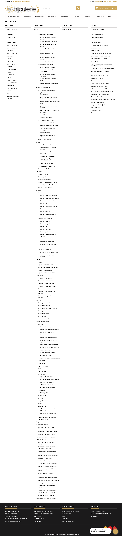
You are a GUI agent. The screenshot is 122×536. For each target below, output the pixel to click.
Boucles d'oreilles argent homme (48, 490)
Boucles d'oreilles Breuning (48, 353)
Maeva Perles (11, 43)
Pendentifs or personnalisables (47, 182)
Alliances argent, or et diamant (49, 198)
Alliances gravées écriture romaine (48, 215)
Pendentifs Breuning (46, 355)
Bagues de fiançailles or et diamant (48, 256)
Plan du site (94, 113)
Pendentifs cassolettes (45, 187)
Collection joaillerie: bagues (46, 434)
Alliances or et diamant (47, 201)
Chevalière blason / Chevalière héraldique (100, 72)
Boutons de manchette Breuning (50, 358)
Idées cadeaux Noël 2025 (99, 89)
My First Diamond (12, 45)
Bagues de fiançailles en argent (49, 252)
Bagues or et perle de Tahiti (46, 273)
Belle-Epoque (42, 390)
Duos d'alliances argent (47, 242)
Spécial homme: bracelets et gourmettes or (49, 93)
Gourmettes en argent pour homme (46, 443)
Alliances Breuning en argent (48, 327)
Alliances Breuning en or (47, 332)
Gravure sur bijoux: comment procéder (103, 99)
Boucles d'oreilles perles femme (47, 58)
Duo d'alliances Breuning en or (49, 345)
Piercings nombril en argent (46, 483)
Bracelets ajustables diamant (49, 125)
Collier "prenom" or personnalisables (45, 160)
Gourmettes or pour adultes (46, 90)
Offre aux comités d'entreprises (101, 56)
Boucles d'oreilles (41, 32)
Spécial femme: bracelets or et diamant (49, 107)
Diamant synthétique (97, 102)
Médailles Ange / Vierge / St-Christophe (47, 474)
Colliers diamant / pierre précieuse (47, 153)
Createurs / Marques (42, 322)
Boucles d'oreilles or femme (48, 42)
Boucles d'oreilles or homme (48, 62)
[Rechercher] (61, 8)
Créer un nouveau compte (70, 32)
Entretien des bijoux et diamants (101, 53)
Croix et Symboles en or (45, 177)
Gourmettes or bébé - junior (46, 120)
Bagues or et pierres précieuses (48, 267)
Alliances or (43, 203)
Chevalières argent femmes (46, 283)
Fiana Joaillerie (11, 69)
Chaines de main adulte (47, 117)
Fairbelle (9, 67)
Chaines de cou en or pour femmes (48, 148)
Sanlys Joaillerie (12, 48)
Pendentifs (39, 171)
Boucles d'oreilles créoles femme (48, 38)
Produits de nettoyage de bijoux (45, 498)
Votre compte (68, 507)
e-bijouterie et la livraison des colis (102, 40)
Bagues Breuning (45, 350)
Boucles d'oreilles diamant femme (48, 45)
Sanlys (9, 91)
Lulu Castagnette (43, 393)
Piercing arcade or (43, 314)
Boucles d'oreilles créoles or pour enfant (48, 71)
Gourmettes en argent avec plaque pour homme (46, 447)
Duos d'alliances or (45, 247)
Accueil (36, 29)
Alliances (38, 190)
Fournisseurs (9, 56)
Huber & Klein (11, 37)
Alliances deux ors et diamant (49, 206)
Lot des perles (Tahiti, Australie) (45, 495)
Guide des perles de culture (99, 75)
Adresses (65, 519)
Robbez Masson (12, 88)
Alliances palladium (46, 232)
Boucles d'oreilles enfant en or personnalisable (49, 84)
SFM (8, 93)
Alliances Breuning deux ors (48, 335)
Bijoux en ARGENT (41, 440)
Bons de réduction (68, 521)
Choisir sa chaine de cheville (100, 83)
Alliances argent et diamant (48, 195)
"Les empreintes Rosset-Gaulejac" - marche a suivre (102, 65)
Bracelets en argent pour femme (48, 455)
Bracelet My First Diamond (99, 86)
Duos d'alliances (43, 239)
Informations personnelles (70, 511)
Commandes (66, 514)
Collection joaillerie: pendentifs (47, 432)
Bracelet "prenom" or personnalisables (46, 131)
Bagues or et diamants (45, 270)
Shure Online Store (13, 96)
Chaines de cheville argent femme (48, 480)
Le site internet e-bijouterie (99, 45)
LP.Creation (10, 75)
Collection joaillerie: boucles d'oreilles (46, 428)
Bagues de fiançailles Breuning (49, 347)
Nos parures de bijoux (42, 422)
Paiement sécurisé (97, 37)
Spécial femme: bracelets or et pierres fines (49, 111)
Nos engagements (97, 35)
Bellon (9, 59)
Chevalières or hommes (45, 281)
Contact (95, 507)
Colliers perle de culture (47, 163)
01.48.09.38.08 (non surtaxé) (21, 1)
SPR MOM (10, 51)
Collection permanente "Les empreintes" (48, 409)
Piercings (38, 300)
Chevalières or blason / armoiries (48, 289)
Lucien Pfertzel (11, 40)
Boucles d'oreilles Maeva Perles (49, 379)
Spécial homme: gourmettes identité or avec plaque (48, 98)
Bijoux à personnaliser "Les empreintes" (48, 414)
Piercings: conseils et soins (99, 59)
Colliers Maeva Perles (46, 385)
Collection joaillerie (42, 425)
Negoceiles (10, 85)
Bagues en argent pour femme (47, 466)
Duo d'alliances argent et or (48, 244)
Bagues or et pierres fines (46, 265)
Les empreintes (42, 406)
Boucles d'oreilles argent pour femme (47, 452)
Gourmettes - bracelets (43, 87)
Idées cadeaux (95, 51)
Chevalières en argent (45, 458)
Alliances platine (45, 211)
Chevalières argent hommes (47, 286)
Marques (8, 32)
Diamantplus (11, 64)
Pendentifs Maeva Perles (47, 387)
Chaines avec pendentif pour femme (47, 470)
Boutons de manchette (43, 319)
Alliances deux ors (45, 209)
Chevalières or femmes (45, 278)
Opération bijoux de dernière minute (102, 68)
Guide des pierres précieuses (100, 94)
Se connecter (66, 29)
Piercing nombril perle (44, 305)
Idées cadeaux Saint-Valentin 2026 (102, 91)
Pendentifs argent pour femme (47, 478)
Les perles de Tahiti (97, 78)
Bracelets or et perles (46, 115)
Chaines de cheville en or (47, 156)
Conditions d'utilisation (98, 29)
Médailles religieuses (44, 179)
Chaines (38, 142)
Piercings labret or (43, 316)
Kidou (9, 72)
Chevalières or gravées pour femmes (47, 292)
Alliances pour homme (45, 218)
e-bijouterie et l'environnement (100, 32)
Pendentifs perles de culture (46, 185)
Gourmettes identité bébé (48, 123)
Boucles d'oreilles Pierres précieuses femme (47, 54)
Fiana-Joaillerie (42, 371)
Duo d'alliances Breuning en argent (48, 341)
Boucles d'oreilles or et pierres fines (49, 49)
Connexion (98, 1)
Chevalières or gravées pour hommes (47, 296)
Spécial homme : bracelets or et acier (49, 102)
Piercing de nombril (44, 303)
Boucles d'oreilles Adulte (45, 35)
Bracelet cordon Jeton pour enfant (48, 136)
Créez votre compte (110, 1)
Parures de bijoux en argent (46, 493)
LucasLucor (10, 77)
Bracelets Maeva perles (47, 382)
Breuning (10, 61)
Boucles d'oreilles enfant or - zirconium (48, 75)
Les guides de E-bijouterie (99, 105)
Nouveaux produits (11, 29)
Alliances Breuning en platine (48, 338)
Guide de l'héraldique (97, 97)
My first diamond (43, 395)
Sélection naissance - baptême (45, 437)
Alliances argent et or (46, 224)
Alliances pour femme (44, 193)
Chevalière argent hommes (48, 463)
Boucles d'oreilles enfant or (48, 67)
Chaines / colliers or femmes (47, 145)
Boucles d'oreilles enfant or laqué (48, 79)
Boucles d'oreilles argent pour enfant (47, 486)
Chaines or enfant (43, 169)
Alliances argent (45, 221)
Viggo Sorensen (12, 53)
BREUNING (10, 35)
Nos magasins (95, 107)
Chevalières (39, 275)
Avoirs (64, 516)
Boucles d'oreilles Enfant (45, 65)
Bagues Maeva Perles (46, 377)
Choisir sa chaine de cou (98, 81)
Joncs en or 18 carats (44, 140)
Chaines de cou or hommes (46, 166)
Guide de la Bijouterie (97, 48)
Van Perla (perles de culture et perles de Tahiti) (47, 418)
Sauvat (40, 403)
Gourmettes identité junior (48, 128)
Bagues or (41, 262)
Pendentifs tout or (43, 174)
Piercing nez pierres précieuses (47, 308)
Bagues (38, 259)
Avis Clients (94, 61)
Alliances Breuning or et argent (49, 330)
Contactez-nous (96, 43)
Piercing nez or (42, 311)
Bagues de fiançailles (44, 250)
